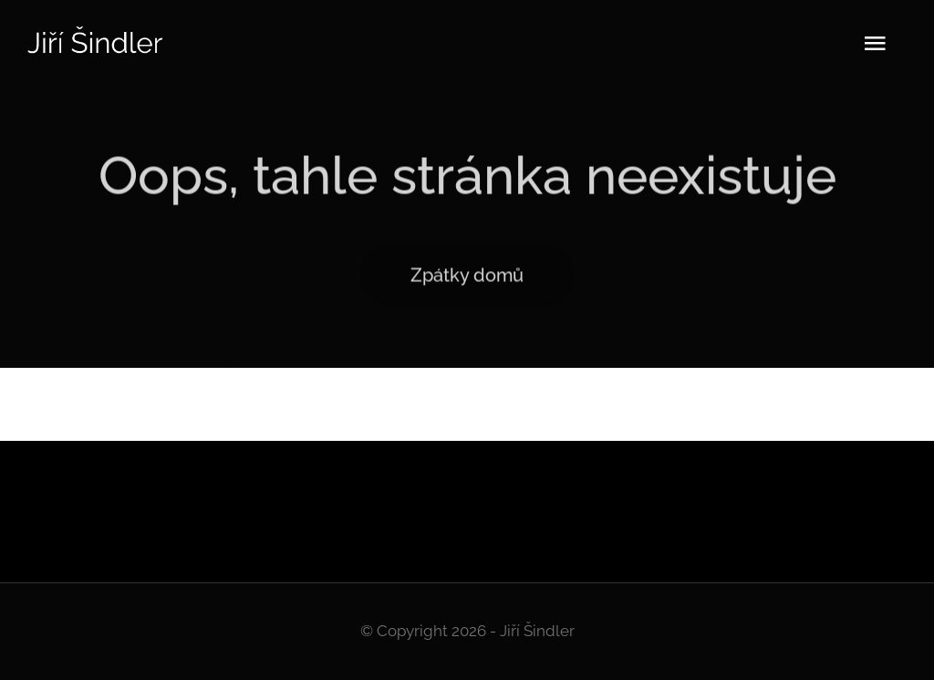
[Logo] (95, 32)
